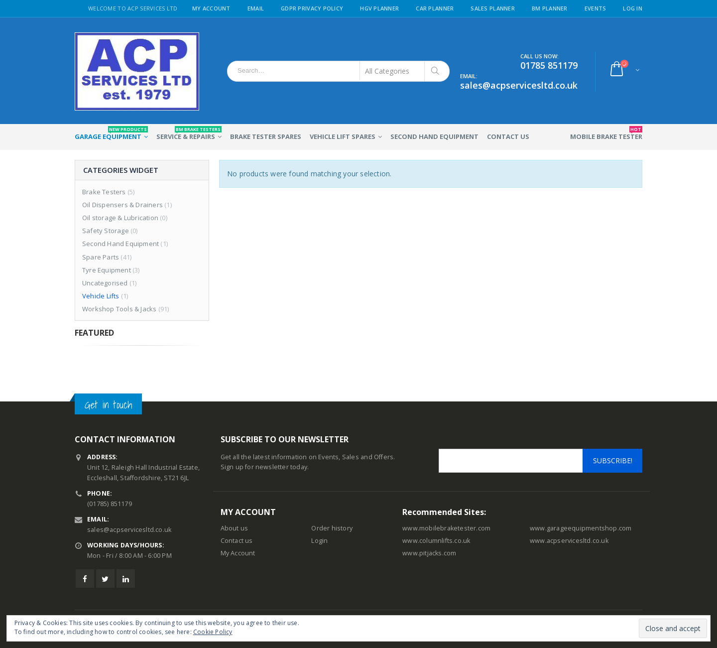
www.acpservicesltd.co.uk (569, 540)
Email (255, 8)
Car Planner (435, 8)
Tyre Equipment (106, 269)
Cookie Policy (213, 632)
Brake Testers (104, 191)
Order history (332, 528)
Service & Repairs (189, 133)
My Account (211, 8)
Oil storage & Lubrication (120, 217)
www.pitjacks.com (429, 553)
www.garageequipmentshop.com (580, 528)
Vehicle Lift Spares (342, 136)
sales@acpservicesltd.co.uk (129, 529)
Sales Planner (493, 8)
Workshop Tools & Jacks (119, 308)
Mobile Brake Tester (606, 133)
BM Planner (550, 8)
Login (319, 540)
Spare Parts (100, 257)
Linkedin (126, 578)
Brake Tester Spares (265, 136)
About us (234, 528)
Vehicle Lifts (101, 295)
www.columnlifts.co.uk (436, 540)
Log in (632, 8)
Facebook (85, 578)
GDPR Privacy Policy (312, 8)
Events (595, 8)
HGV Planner (379, 8)
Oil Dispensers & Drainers (122, 204)
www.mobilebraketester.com (446, 528)
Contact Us (508, 136)
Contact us (237, 540)
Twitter (105, 578)
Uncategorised (105, 282)
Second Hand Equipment (434, 136)
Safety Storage (105, 230)
